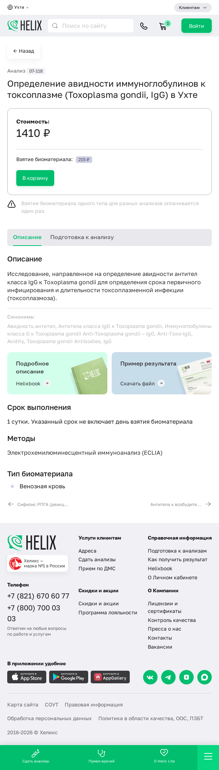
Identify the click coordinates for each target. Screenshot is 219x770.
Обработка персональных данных (49, 718)
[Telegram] (168, 677)
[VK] (150, 677)
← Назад (23, 51)
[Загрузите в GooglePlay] (68, 677)
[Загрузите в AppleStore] (26, 677)
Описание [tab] (27, 237)
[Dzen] (186, 677)
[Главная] (38, 543)
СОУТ (52, 704)
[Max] (204, 677)
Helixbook (160, 568)
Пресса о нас (164, 629)
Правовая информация (94, 704)
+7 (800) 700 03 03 (33, 613)
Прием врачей (102, 756)
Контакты (160, 638)
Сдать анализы (97, 559)
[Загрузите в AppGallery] (110, 677)
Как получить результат (177, 559)
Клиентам (189, 7)
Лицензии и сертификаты (164, 607)
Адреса (87, 551)
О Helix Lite (164, 756)
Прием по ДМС (97, 568)
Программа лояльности (107, 612)
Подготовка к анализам (177, 551)
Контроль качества (172, 620)
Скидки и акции (98, 603)
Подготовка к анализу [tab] (82, 237)
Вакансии (160, 647)
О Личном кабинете (172, 577)
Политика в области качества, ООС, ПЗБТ (150, 718)
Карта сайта (22, 704)
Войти (196, 26)
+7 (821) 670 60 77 (38, 595)
